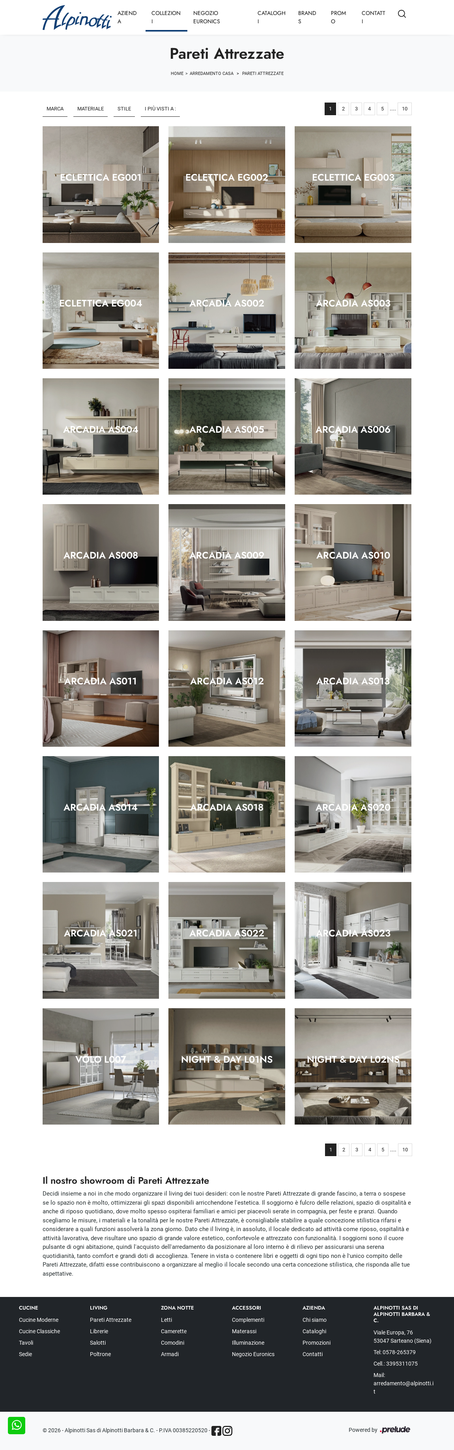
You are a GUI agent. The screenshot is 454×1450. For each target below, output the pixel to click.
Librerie (99, 1331)
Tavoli (26, 1343)
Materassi (244, 1331)
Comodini (172, 1343)
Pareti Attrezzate (263, 73)
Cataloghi (272, 17)
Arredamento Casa (212, 73)
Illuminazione (248, 1343)
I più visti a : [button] (160, 109)
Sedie (25, 1354)
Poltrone (100, 1354)
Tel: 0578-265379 (395, 1352)
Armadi (170, 1354)
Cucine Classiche (39, 1331)
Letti (166, 1320)
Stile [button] (124, 109)
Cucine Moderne (38, 1320)
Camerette (174, 1331)
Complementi (248, 1320)
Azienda (127, 17)
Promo (338, 17)
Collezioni (166, 17)
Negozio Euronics (206, 17)
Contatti (373, 17)
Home (177, 73)
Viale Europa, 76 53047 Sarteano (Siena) (403, 1336)
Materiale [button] (90, 109)
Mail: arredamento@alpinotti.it (403, 1383)
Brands (307, 17)
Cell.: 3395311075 (396, 1363)
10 (404, 109)
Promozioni (317, 1343)
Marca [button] (55, 109)
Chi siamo (315, 1320)
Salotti (98, 1343)
